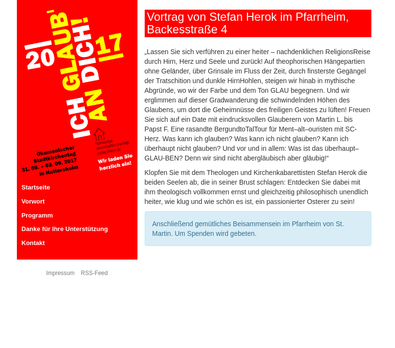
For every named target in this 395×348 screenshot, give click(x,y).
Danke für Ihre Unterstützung (65, 228)
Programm (37, 215)
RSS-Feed (94, 273)
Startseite (36, 187)
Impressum (60, 273)
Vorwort (33, 201)
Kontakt (33, 242)
